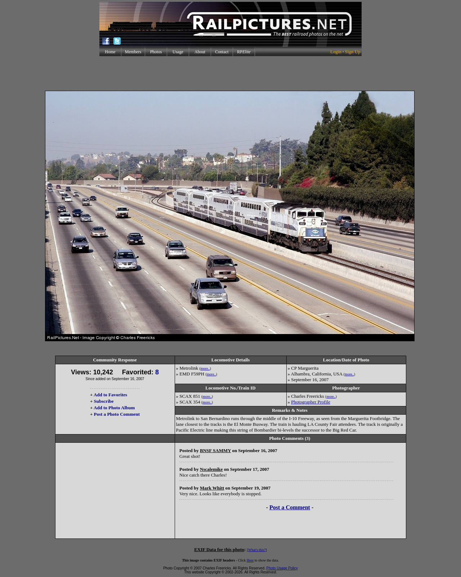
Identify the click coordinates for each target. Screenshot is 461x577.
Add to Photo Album (114, 407)
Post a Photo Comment (117, 414)
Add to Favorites (110, 394)
